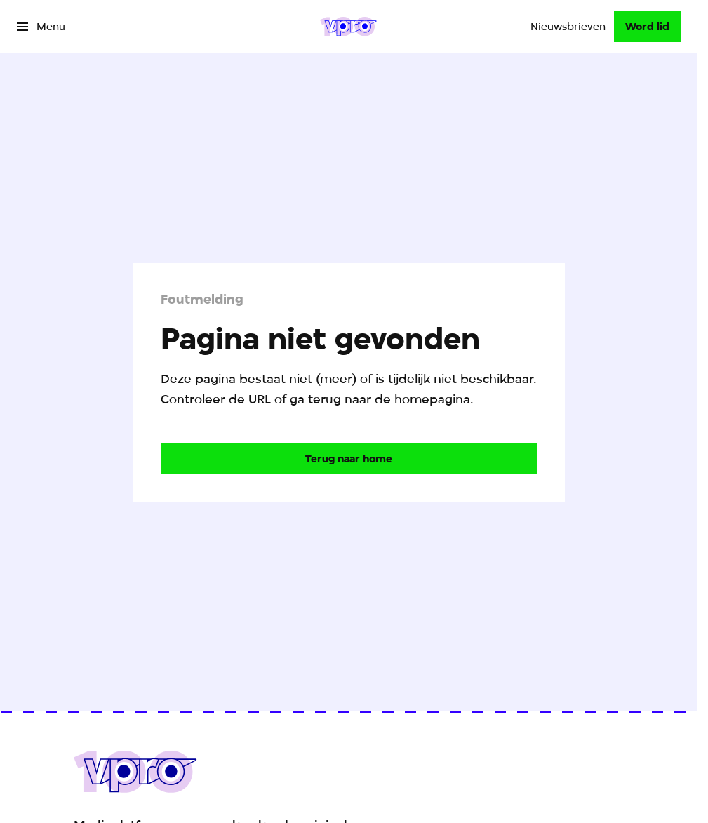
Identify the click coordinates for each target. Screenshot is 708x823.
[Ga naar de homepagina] (349, 458)
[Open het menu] (41, 26)
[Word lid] (647, 26)
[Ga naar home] (348, 26)
